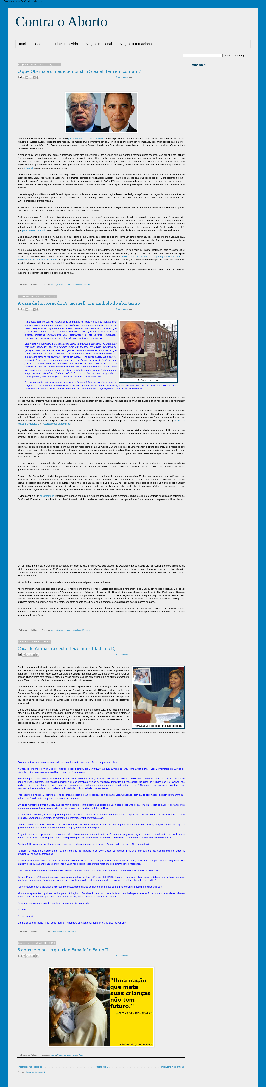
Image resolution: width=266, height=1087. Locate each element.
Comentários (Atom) (35, 1072)
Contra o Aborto (61, 21)
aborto (53, 285)
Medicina (86, 285)
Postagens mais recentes (30, 1067)
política (74, 931)
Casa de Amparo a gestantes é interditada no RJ (67, 648)
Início (23, 44)
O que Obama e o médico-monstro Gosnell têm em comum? (79, 71)
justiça (68, 931)
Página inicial (102, 1067)
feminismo (77, 630)
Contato (41, 44)
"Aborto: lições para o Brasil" (57, 423)
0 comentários (122, 77)
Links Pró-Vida (66, 44)
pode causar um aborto (34, 230)
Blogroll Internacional (136, 44)
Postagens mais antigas (172, 1067)
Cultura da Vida (57, 931)
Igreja (75, 1055)
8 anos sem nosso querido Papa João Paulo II (63, 949)
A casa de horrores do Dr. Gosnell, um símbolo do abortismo (79, 303)
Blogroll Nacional (98, 44)
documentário (47, 496)
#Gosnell (28, 168)
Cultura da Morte (64, 285)
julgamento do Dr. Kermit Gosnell (85, 138)
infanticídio (77, 285)
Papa (81, 1055)
